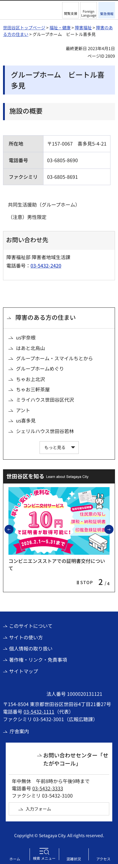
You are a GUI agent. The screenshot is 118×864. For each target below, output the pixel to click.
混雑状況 (73, 858)
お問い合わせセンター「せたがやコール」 (75, 759)
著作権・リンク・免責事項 (38, 659)
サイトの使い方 (26, 637)
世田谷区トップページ (24, 27)
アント (23, 410)
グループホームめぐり (40, 368)
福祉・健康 (60, 27)
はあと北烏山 (30, 348)
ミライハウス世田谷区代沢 (45, 399)
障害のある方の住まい (45, 317)
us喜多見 (26, 420)
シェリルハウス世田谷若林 (45, 431)
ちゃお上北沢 (30, 379)
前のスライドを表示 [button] (13, 529)
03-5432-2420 (45, 265)
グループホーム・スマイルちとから (54, 358)
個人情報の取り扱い (31, 648)
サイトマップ (23, 671)
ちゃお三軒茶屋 (33, 389)
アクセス (103, 858)
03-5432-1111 (39, 711)
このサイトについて (31, 625)
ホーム (14, 858)
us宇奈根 (26, 337)
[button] (70, 10)
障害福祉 (83, 27)
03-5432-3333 (47, 788)
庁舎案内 (19, 731)
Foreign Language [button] (88, 13)
